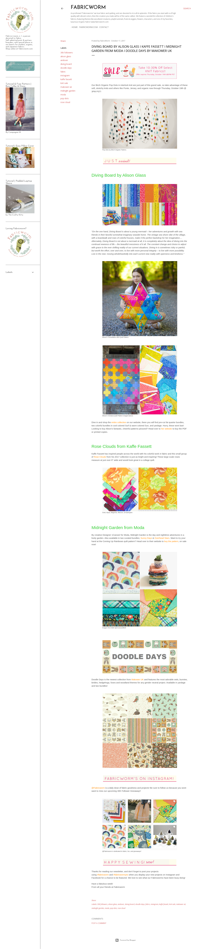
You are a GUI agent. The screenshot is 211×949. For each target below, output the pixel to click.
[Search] (187, 8)
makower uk (66, 87)
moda (63, 94)
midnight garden (67, 90)
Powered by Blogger (125, 940)
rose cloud (65, 102)
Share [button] (63, 41)
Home (74, 27)
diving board (66, 64)
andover (64, 60)
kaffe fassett (66, 79)
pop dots (64, 98)
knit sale (64, 83)
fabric (63, 71)
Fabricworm (88, 7)
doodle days (66, 67)
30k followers (66, 52)
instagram (65, 75)
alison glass (65, 56)
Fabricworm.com (87, 27)
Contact (103, 27)
